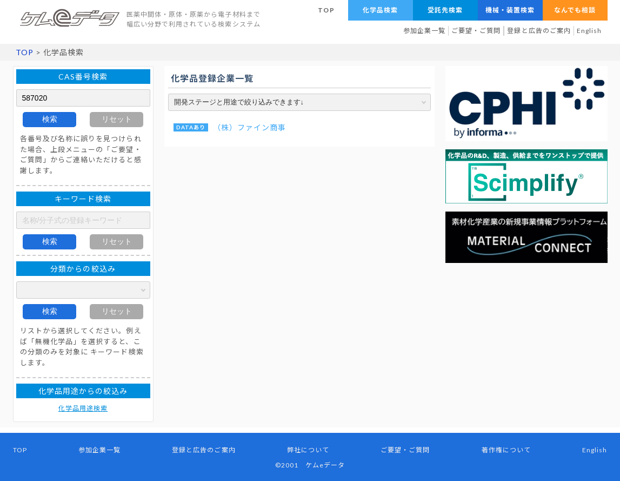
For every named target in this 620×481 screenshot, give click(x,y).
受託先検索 (445, 10)
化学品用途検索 (83, 408)
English (589, 31)
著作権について (506, 450)
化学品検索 (380, 10)
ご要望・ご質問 (476, 31)
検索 (49, 119)
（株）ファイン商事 (249, 127)
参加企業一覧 (424, 31)
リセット (117, 119)
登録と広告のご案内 (539, 31)
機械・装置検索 (510, 10)
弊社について (308, 450)
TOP (326, 10)
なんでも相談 (575, 10)
